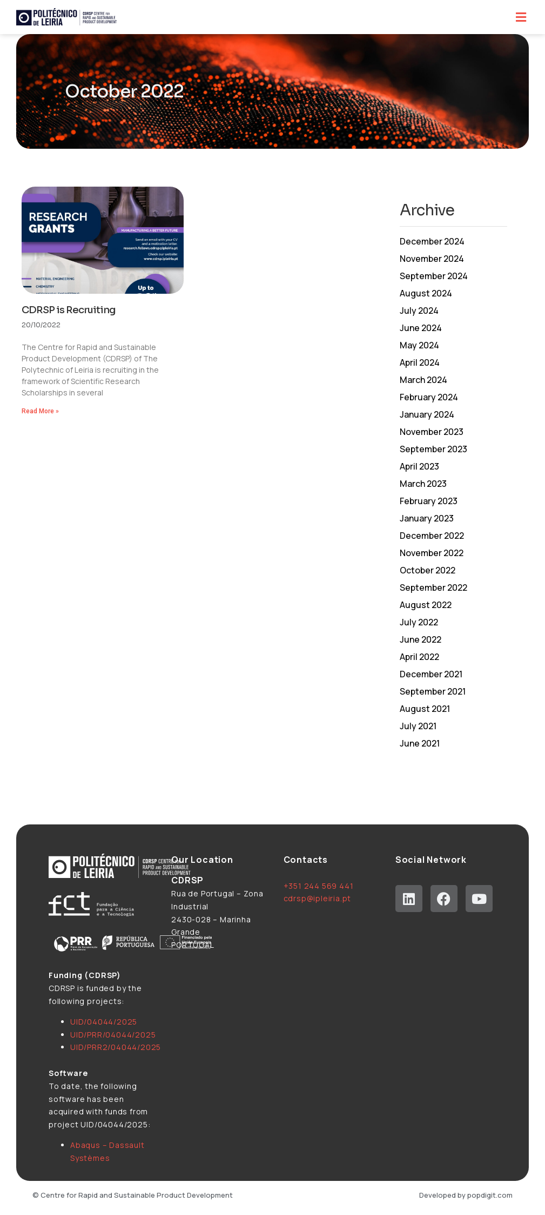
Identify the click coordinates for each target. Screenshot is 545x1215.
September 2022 (433, 587)
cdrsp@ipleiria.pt (318, 898)
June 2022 (420, 639)
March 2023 (423, 484)
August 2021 (425, 709)
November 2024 (432, 259)
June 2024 (421, 328)
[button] (521, 17)
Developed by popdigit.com (466, 1195)
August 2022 (426, 605)
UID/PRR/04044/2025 (113, 1034)
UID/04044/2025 (103, 1021)
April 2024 (420, 362)
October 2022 (427, 570)
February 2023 (428, 501)
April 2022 (419, 657)
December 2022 (432, 536)
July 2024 (419, 310)
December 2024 (432, 241)
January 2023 (427, 518)
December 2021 (431, 674)
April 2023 (419, 466)
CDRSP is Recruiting (69, 310)
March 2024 (423, 380)
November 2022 (431, 553)
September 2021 (433, 691)
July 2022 (419, 622)
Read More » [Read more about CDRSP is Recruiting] (40, 411)
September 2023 (433, 449)
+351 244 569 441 (319, 886)
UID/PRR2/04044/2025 (115, 1047)
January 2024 (427, 414)
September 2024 (434, 276)
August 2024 (426, 293)
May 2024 (419, 345)
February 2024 (429, 397)
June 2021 (420, 743)
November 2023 (431, 432)
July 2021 (418, 726)
